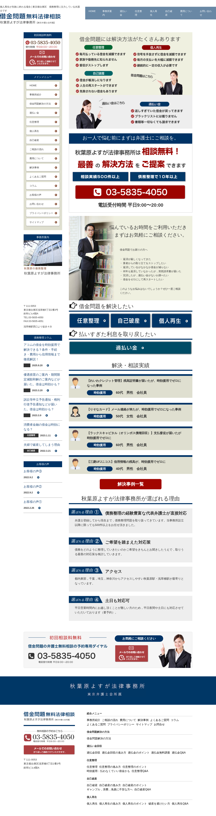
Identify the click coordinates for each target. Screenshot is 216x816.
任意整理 (138, 13)
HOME (92, 11)
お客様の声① (33, 501)
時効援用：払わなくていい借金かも (108, 771)
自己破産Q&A (142, 789)
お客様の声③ (33, 471)
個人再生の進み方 (110, 803)
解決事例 (34, 167)
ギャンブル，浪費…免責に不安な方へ (110, 789)
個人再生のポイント (135, 803)
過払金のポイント (139, 752)
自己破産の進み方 (110, 785)
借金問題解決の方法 (40, 103)
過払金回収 (93, 752)
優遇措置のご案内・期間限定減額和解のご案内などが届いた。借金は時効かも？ (42, 379)
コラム (33, 185)
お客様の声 (35, 194)
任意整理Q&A (140, 771)
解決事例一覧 (130, 484)
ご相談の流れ (37, 149)
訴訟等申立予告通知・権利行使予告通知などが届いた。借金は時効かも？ (42, 404)
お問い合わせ (206, 13)
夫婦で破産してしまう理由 (42, 444)
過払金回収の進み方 (114, 752)
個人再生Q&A (180, 803)
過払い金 (123, 13)
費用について (186, 13)
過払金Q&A (179, 752)
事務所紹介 (35, 94)
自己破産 (168, 13)
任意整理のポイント (135, 766)
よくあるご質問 (38, 176)
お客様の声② (33, 486)
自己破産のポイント (135, 785)
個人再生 (153, 13)
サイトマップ (37, 222)
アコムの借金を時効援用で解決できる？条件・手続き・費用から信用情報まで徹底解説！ (42, 352)
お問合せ (159, 724)
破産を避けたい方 (159, 803)
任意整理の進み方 (110, 766)
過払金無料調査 (160, 752)
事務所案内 (107, 13)
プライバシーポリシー (41, 213)
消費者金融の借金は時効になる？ (42, 427)
